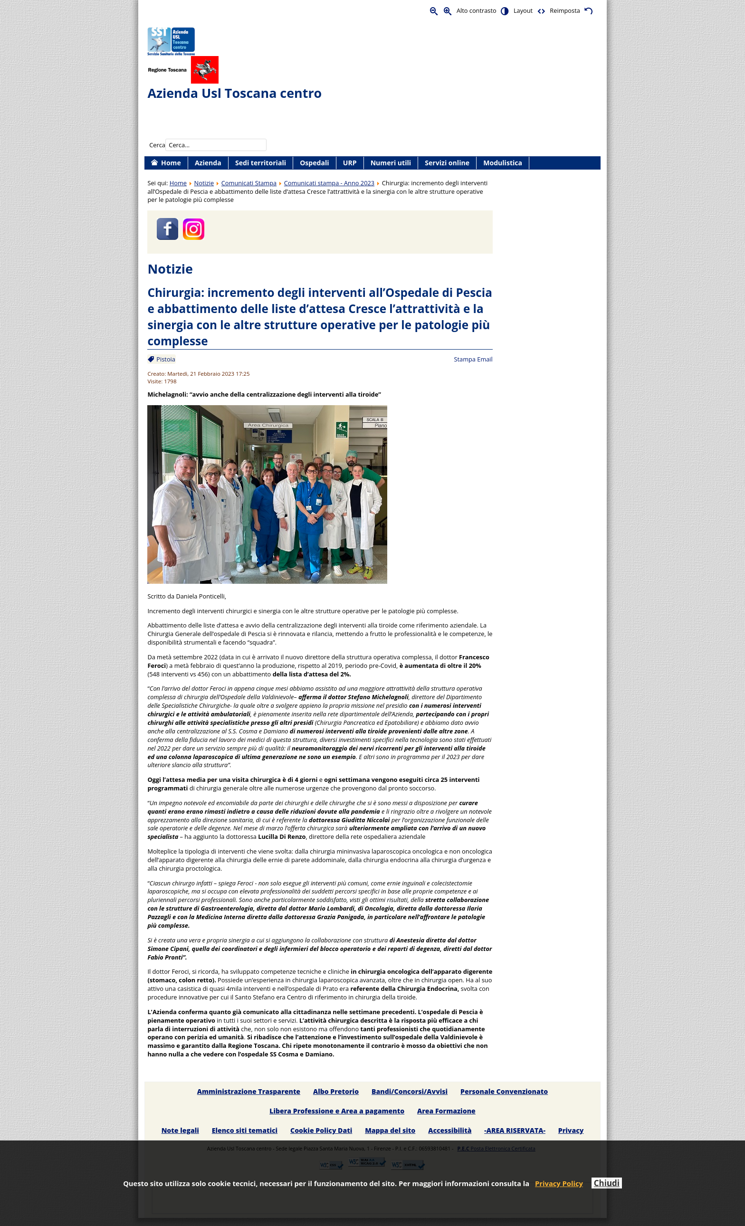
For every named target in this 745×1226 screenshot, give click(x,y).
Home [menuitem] (171, 162)
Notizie (204, 183)
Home (178, 183)
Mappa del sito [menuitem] (390, 1130)
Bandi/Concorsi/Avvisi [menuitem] (410, 1091)
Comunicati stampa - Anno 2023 (329, 183)
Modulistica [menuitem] (502, 162)
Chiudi (607, 1183)
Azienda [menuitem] (208, 162)
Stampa (464, 359)
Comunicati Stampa (249, 183)
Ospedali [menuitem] (314, 162)
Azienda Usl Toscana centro (234, 93)
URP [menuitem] (350, 162)
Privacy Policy (559, 1183)
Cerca (157, 145)
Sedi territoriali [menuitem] (260, 162)
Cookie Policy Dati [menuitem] (321, 1130)
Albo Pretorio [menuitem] (336, 1091)
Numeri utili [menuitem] (391, 162)
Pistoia (165, 359)
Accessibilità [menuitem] (449, 1130)
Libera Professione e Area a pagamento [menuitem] (336, 1110)
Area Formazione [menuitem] (446, 1110)
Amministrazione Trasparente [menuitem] (248, 1091)
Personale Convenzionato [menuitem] (504, 1091)
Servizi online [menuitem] (447, 162)
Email (485, 359)
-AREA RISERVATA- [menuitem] (514, 1130)
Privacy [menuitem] (571, 1130)
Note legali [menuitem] (180, 1130)
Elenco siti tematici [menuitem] (244, 1130)
